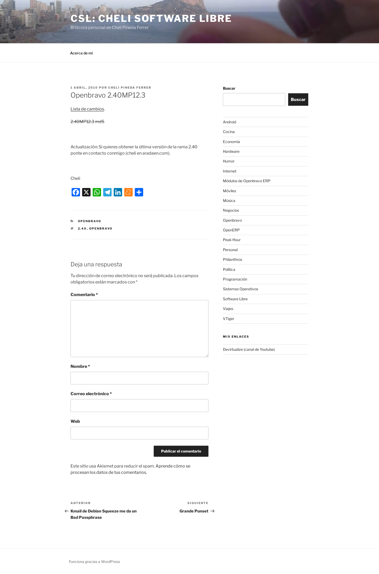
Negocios (231, 210)
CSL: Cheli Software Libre (151, 18)
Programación (235, 279)
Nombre (80, 366)
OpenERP (231, 230)
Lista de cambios (87, 108)
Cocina (229, 131)
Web (75, 421)
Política (229, 269)
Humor (229, 161)
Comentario (84, 294)
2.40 (82, 228)
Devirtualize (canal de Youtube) (249, 349)
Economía (231, 141)
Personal (230, 249)
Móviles (229, 191)
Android (229, 122)
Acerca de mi (81, 53)
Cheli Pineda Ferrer (129, 87)
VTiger (228, 318)
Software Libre (235, 299)
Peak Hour (232, 239)
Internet (229, 171)
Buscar (229, 88)
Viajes (228, 308)
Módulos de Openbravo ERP (247, 181)
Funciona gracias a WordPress (94, 561)
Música (229, 200)
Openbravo (90, 221)
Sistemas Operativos (240, 289)
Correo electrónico (91, 393)
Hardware (231, 151)
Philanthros (232, 259)
